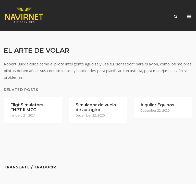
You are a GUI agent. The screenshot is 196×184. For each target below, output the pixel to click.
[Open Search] (175, 17)
